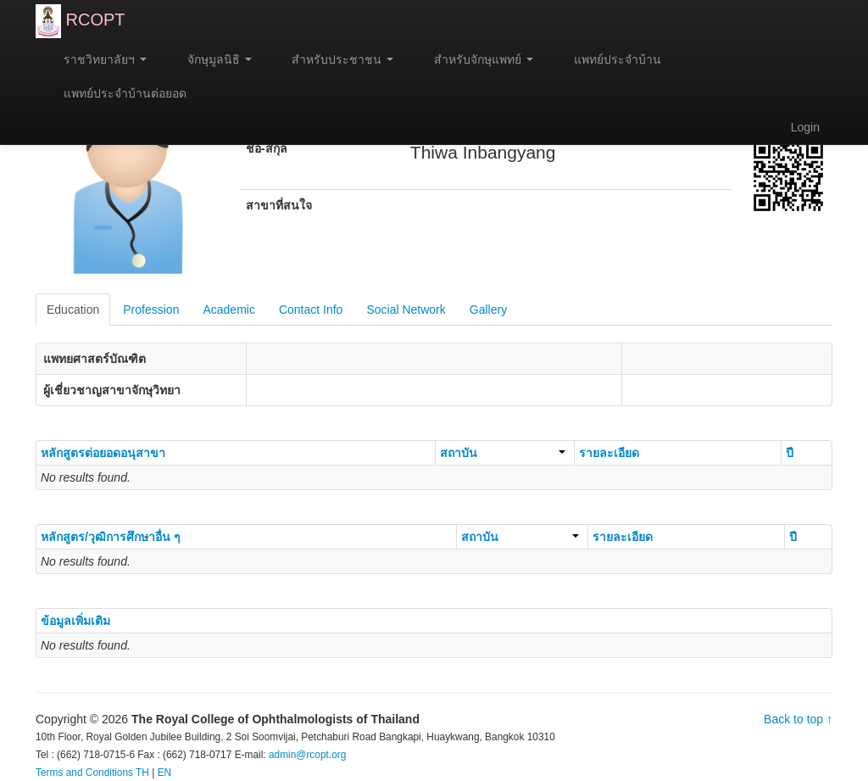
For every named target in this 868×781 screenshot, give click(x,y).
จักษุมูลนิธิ (212, 59)
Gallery (488, 309)
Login (805, 127)
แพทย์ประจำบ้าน (610, 59)
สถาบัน (502, 453)
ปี (789, 453)
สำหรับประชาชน (335, 59)
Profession (151, 309)
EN (165, 772)
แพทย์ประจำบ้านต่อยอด (117, 93)
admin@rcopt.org (307, 755)
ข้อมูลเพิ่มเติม (75, 621)
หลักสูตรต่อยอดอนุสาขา (103, 453)
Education (73, 309)
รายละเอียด (609, 453)
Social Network (405, 309)
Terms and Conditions (84, 772)
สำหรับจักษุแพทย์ (476, 59)
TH (142, 772)
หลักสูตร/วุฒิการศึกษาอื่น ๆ (111, 537)
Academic (228, 309)
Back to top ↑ (798, 719)
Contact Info (311, 309)
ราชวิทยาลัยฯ (97, 59)
